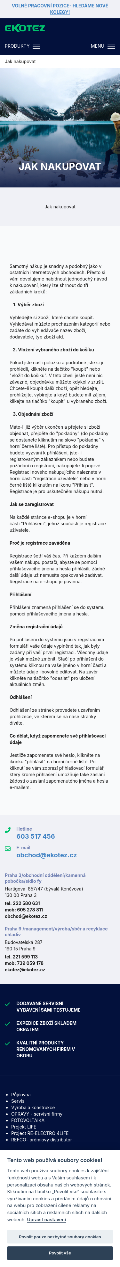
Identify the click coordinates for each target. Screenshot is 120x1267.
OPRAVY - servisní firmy (36, 1114)
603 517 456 (35, 836)
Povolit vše (60, 1252)
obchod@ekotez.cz (46, 855)
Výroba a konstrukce (33, 1107)
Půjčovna (21, 1094)
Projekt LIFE (23, 1126)
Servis (17, 1101)
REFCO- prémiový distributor (41, 1139)
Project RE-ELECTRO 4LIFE (39, 1133)
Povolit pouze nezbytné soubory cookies (60, 1236)
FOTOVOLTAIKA (27, 1120)
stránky (88, 716)
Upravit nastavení (46, 1219)
